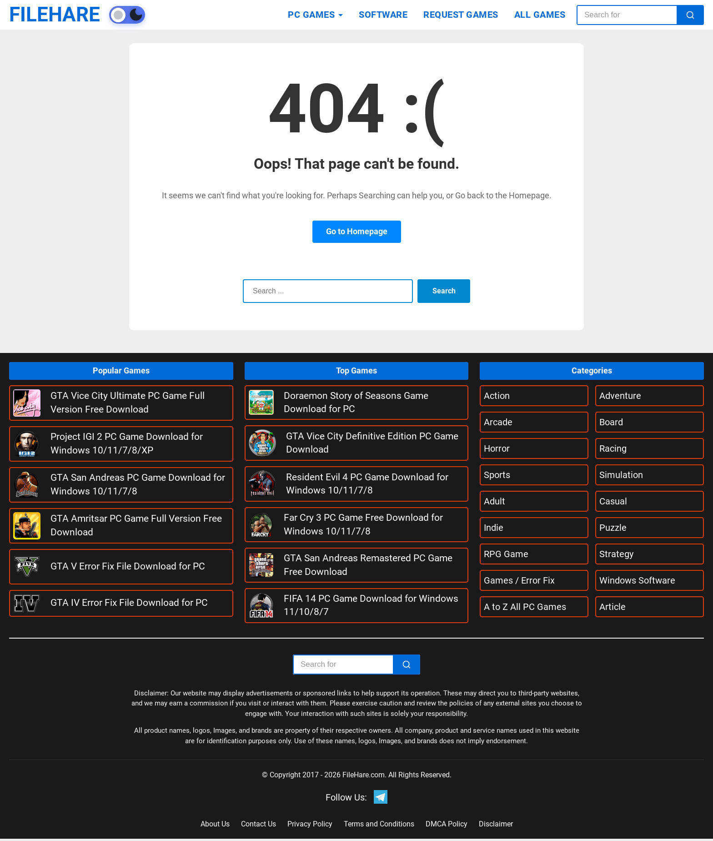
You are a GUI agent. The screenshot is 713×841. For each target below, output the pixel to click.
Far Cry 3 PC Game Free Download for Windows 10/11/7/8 (363, 524)
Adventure (620, 395)
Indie (493, 527)
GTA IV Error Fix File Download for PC (129, 602)
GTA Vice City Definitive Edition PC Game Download (372, 443)
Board (611, 422)
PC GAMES (311, 14)
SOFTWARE (383, 14)
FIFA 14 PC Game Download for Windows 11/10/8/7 (371, 605)
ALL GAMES (540, 14)
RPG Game (506, 554)
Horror (497, 448)
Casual (613, 501)
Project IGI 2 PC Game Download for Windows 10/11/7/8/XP (126, 443)
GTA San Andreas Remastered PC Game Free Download (368, 565)
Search (442, 291)
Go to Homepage (356, 231)
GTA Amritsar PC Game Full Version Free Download (136, 525)
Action (497, 395)
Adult (494, 501)
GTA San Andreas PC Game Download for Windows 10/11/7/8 (137, 484)
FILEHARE (60, 14)
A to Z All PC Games (525, 606)
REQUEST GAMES (460, 14)
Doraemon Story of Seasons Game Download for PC (356, 402)
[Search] (690, 15)
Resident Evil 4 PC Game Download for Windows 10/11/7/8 (367, 484)
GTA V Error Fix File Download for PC (127, 566)
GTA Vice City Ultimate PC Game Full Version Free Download (127, 402)
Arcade (498, 422)
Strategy (616, 554)
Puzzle (613, 527)
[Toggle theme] (139, 15)
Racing (613, 448)
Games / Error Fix (519, 580)
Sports (497, 474)
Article (612, 606)
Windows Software (637, 580)
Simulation (621, 474)
